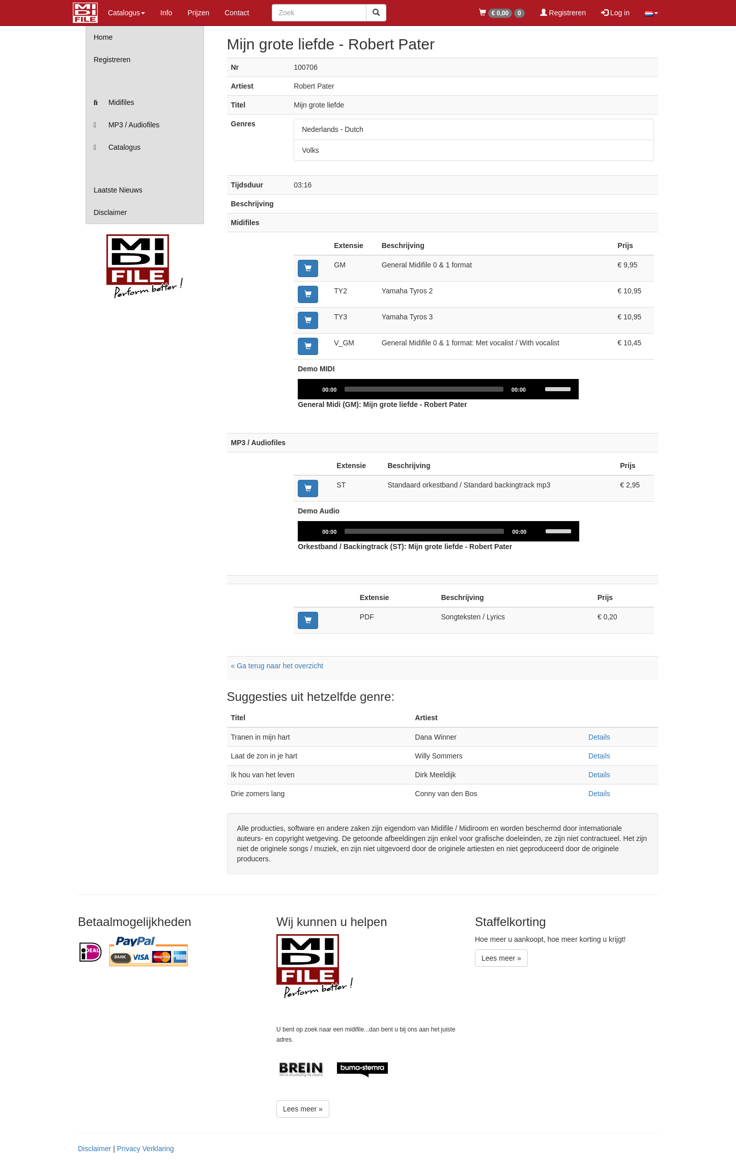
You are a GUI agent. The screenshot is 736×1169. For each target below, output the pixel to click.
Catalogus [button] (126, 13)
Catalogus (117, 147)
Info (166, 13)
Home (103, 37)
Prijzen (198, 13)
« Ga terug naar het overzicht (277, 666)
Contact (236, 13)
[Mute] (538, 389)
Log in (615, 13)
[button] (651, 12)
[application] (438, 389)
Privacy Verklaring (145, 1149)
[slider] (424, 389)
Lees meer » (303, 1109)
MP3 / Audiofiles (126, 125)
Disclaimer (110, 212)
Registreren (563, 13)
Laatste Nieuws (118, 190)
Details (599, 737)
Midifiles (114, 102)
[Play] (311, 389)
